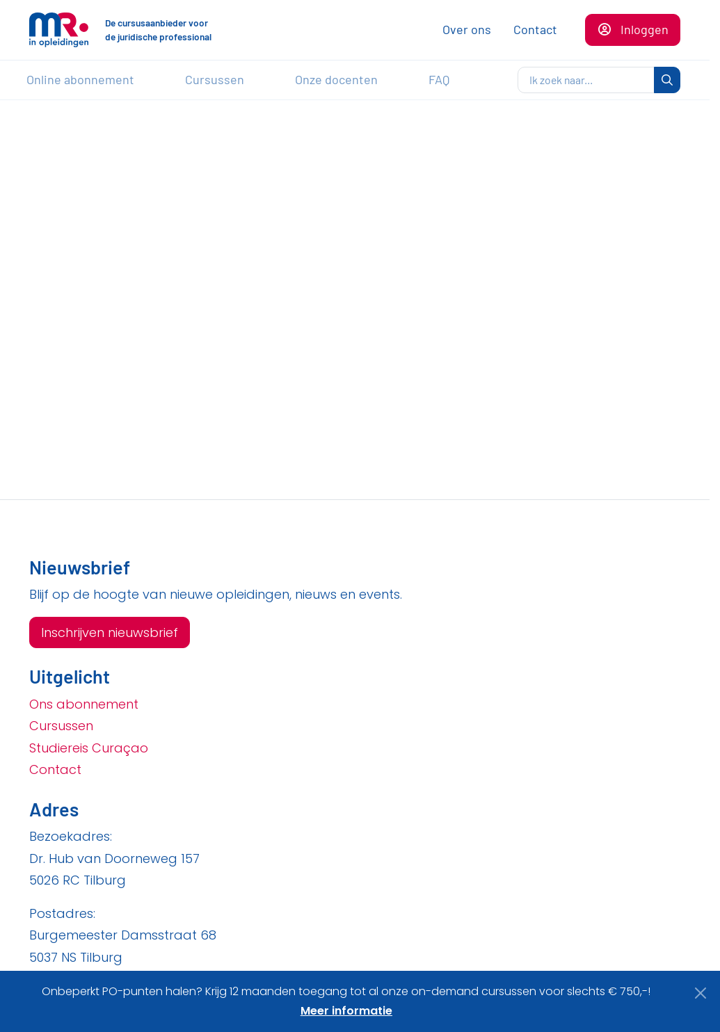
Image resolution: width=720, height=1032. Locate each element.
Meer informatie (346, 1011)
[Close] (701, 993)
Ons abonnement (83, 704)
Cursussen (214, 79)
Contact (535, 29)
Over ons (466, 29)
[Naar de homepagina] (58, 30)
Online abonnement (80, 79)
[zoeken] (586, 80)
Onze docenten (336, 79)
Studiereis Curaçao (88, 748)
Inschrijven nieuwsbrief (109, 632)
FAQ (439, 79)
